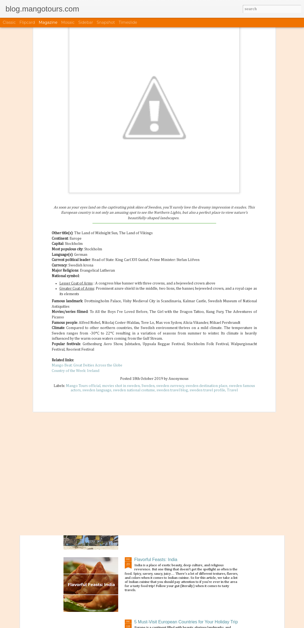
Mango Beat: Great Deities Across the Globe (87, 293)
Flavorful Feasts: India (155, 559)
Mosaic (68, 22)
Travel (232, 318)
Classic (9, 22)
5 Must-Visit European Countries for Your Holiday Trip (186, 622)
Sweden (148, 313)
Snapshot (106, 22)
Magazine (48, 22)
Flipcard (27, 22)
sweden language (96, 318)
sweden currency (170, 313)
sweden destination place (206, 313)
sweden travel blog (172, 318)
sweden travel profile (207, 318)
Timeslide (128, 22)
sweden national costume (134, 318)
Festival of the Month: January (163, 435)
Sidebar (85, 22)
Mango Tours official (83, 313)
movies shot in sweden (121, 313)
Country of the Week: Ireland (75, 298)
